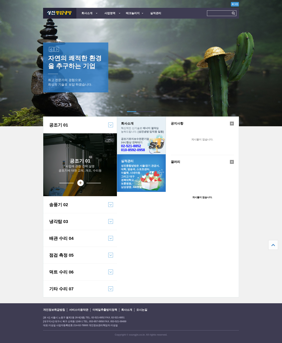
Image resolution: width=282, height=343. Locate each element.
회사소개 (86, 13)
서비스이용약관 (78, 309)
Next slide (56, 49)
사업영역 (109, 13)
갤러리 (175, 161)
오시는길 (141, 309)
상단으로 (273, 245)
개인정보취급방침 (54, 309)
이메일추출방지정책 (104, 309)
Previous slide (51, 49)
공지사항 (177, 123)
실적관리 (155, 13)
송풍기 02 (78, 207)
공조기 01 (78, 128)
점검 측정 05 (78, 258)
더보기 (232, 123)
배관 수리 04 (78, 241)
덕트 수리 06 (78, 275)
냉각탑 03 (78, 224)
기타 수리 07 (78, 291)
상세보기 (80, 183)
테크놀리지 (133, 13)
